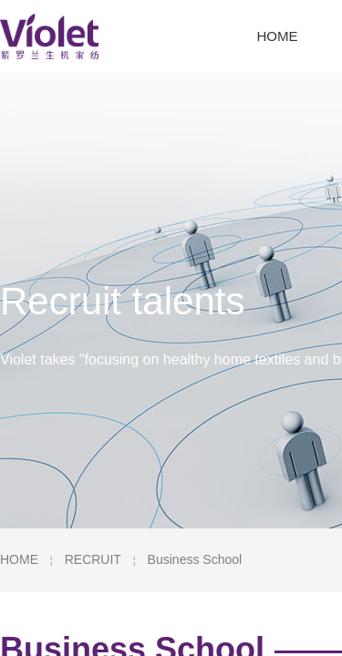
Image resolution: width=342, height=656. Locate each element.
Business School (195, 559)
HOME (19, 559)
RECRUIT (93, 559)
